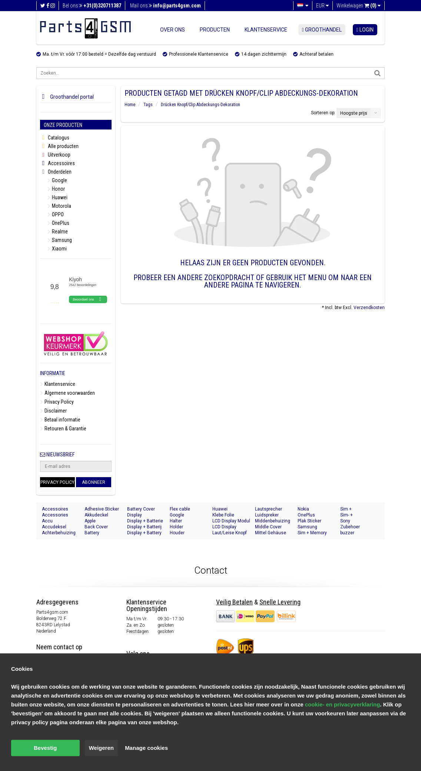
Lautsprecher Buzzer (268, 509)
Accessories (55, 515)
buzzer (347, 532)
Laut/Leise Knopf (229, 532)
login (365, 30)
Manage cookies (146, 748)
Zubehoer (350, 526)
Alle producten (59, 146)
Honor (56, 189)
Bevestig (45, 748)
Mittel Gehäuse (270, 532)
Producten (215, 30)
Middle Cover (268, 526)
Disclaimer (53, 411)
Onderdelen (56, 172)
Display (134, 515)
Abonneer (93, 482)
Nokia (303, 509)
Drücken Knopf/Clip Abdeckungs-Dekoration (200, 104)
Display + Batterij (144, 526)
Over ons (172, 30)
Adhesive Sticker (101, 509)
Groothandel (322, 30)
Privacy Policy (57, 402)
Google (57, 180)
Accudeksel (54, 526)
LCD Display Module (224, 527)
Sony (345, 521)
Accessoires (57, 163)
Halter (176, 521)
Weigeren (101, 748)
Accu (47, 521)
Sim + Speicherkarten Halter (355, 509)
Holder (176, 526)
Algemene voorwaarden (67, 393)
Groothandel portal (67, 97)
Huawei (57, 197)
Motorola (59, 206)
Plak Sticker (309, 521)
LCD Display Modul (231, 521)
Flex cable (180, 509)
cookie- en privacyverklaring (342, 704)
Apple (90, 521)
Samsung (59, 240)
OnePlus (58, 223)
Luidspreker (267, 515)
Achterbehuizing (59, 532)
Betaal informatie (60, 420)
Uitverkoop (55, 155)
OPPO (55, 214)
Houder (177, 532)
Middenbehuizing (272, 521)
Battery (91, 532)
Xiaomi (57, 249)
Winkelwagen (359, 6)
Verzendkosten (369, 307)
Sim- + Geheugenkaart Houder (356, 515)
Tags (148, 104)
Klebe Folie (223, 515)
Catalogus (54, 138)
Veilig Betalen (234, 602)
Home (130, 104)
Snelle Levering (280, 602)
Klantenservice (266, 30)
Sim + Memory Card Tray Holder (315, 533)
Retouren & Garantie (63, 429)
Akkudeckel (96, 515)
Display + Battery (144, 532)
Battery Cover (141, 509)
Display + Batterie (145, 521)
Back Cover (96, 526)
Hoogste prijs (353, 113)
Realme (57, 231)
